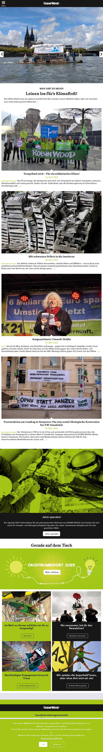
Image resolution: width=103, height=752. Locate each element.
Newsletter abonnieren (77, 636)
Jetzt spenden (51, 534)
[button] (2, 54)
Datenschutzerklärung (51, 739)
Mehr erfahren (52, 572)
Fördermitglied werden (27, 686)
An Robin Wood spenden (78, 686)
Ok (43, 745)
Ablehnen (57, 745)
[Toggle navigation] (3, 2)
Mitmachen (27, 636)
